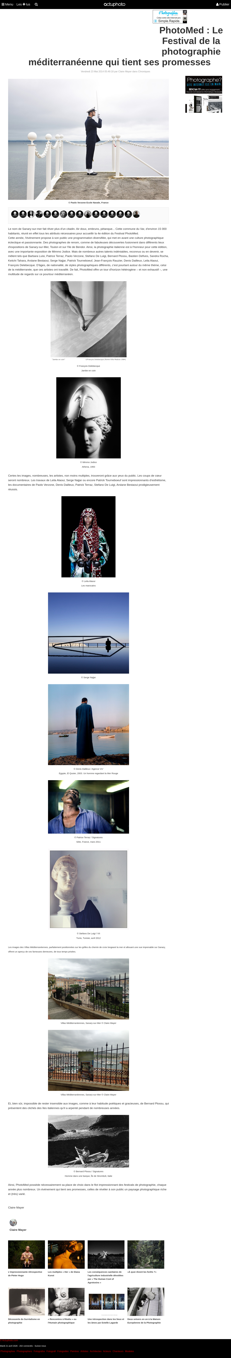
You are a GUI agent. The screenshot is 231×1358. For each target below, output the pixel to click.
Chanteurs (118, 1351)
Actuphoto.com (10, 1340)
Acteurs (107, 1351)
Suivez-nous (40, 1346)
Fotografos (39, 1351)
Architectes (96, 1351)
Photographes (7, 1351)
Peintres (74, 1351)
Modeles (129, 1351)
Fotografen (63, 1351)
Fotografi (51, 1351)
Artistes (84, 1351)
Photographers (24, 1351)
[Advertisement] (97, 30)
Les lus (23, 4)
